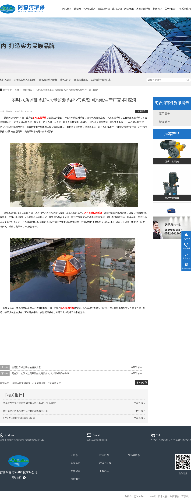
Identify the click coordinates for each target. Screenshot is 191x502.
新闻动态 (157, 8)
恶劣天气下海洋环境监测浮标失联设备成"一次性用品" (29, 403)
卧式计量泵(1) (172, 161)
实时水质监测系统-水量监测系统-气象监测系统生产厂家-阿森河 (67, 90)
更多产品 (104, 471)
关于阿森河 (171, 8)
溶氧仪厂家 (65, 79)
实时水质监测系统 (21, 383)
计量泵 (77, 8)
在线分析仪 (104, 8)
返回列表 (141, 111)
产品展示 (129, 8)
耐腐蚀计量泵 (81, 79)
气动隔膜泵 (90, 8)
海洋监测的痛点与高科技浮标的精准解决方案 (25, 410)
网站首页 (67, 8)
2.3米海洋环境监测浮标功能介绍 (19, 418)
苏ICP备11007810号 (145, 496)
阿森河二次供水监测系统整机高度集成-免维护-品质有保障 (40, 373)
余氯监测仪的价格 (48, 79)
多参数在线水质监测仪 (25, 79)
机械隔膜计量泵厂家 (101, 79)
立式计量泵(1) (172, 198)
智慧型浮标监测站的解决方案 (26, 367)
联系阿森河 (185, 8)
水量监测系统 (39, 383)
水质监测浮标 (143, 8)
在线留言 (75, 471)
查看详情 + (136, 367)
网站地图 (75, 479)
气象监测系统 (54, 383)
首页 (17, 90)
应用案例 (117, 8)
